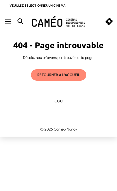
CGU (58, 101)
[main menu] (8, 21)
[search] (20, 21)
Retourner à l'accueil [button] (58, 75)
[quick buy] (109, 21)
